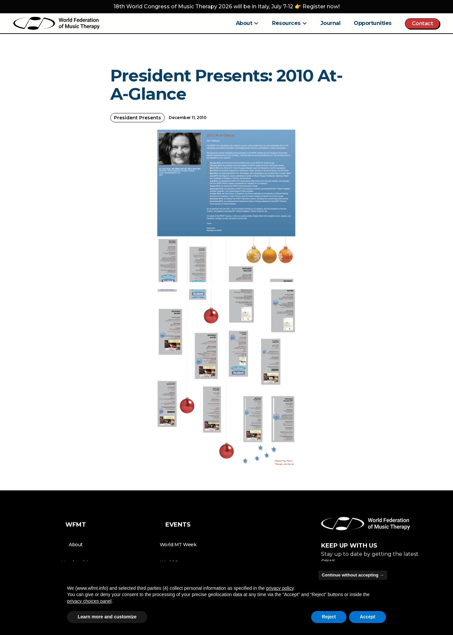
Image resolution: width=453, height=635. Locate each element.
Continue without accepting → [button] (353, 574)
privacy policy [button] (280, 588)
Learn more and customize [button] (107, 616)
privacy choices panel (89, 601)
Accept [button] (367, 616)
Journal (330, 23)
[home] (56, 23)
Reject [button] (329, 616)
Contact (422, 23)
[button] (247, 23)
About (76, 545)
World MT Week (178, 545)
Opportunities (373, 23)
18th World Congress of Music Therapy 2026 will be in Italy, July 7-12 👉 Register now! (227, 6)
